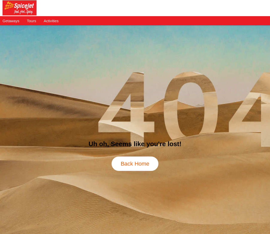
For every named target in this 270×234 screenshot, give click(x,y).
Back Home (135, 164)
